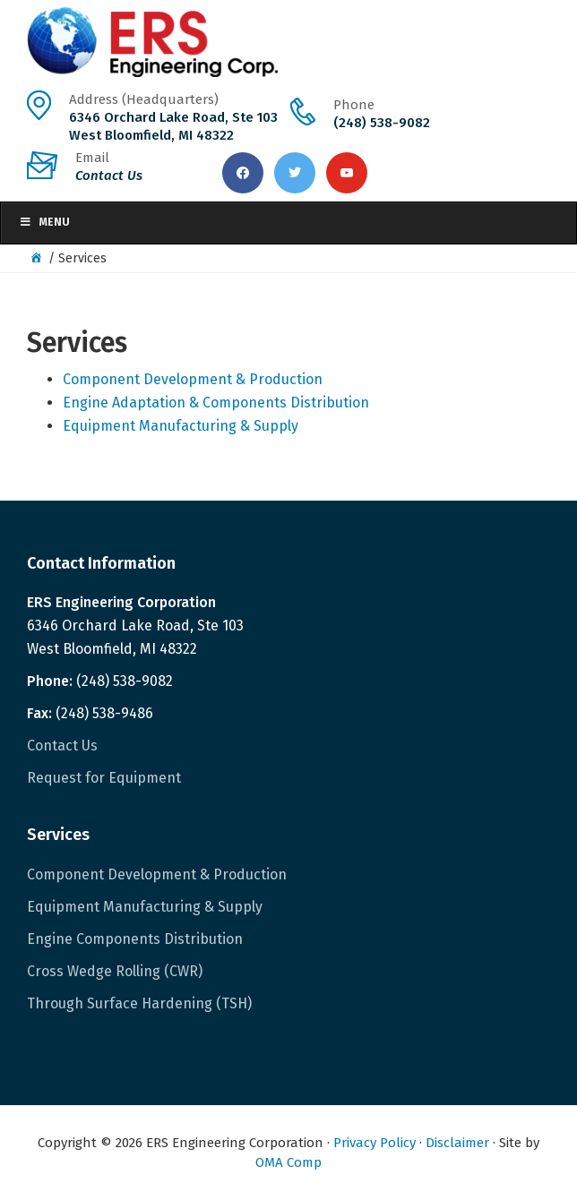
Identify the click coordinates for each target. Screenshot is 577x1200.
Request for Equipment (104, 777)
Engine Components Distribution (135, 938)
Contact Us (62, 745)
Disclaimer (457, 1143)
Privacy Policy (374, 1143)
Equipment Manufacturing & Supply (180, 425)
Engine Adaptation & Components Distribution (216, 402)
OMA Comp (288, 1162)
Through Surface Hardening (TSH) (139, 1003)
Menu (44, 222)
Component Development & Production (193, 379)
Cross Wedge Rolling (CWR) (114, 971)
